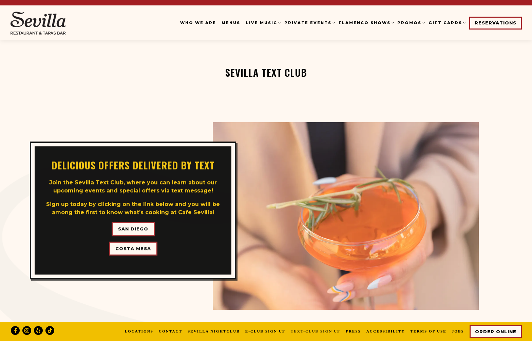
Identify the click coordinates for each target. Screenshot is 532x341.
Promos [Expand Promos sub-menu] (410, 22)
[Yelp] (38, 330)
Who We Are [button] (198, 22)
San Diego (133, 226)
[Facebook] (15, 330)
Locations (139, 331)
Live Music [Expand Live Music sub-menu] (262, 22)
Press (353, 331)
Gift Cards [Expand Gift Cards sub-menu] (446, 22)
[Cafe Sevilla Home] (52, 23)
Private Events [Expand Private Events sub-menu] (309, 22)
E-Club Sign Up (265, 331)
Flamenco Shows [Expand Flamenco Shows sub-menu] (365, 22)
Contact (170, 331)
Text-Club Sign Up (315, 331)
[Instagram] (26, 330)
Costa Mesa (133, 246)
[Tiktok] (49, 330)
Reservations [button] (495, 22)
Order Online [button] (495, 331)
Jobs (458, 331)
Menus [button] (231, 22)
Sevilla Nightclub (214, 331)
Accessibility (385, 331)
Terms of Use (428, 331)
